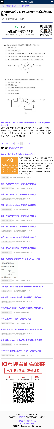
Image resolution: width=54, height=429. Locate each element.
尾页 (30, 143)
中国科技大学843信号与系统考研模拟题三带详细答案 (22, 287)
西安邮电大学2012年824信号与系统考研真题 (18, 184)
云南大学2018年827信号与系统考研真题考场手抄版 (21, 340)
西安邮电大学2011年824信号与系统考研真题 (18, 195)
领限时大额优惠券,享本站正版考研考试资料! (18, 154)
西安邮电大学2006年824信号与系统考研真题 (18, 248)
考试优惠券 (5, 177)
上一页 (12, 143)
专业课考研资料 (23, 6)
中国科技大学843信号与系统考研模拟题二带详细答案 (22, 297)
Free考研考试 (27, 2)
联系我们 (27, 421)
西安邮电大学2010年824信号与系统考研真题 (18, 205)
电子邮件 (34, 421)
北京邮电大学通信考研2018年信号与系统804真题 (20, 259)
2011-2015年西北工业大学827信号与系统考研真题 (21, 351)
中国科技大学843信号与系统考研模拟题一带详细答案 (22, 308)
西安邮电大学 (13, 148)
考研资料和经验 (11, 6)
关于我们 (20, 421)
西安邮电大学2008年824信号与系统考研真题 (18, 227)
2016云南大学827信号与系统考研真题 (16, 319)
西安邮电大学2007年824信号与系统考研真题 (18, 237)
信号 (21, 148)
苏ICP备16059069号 (27, 423)
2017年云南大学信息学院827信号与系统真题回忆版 (21, 329)
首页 (2, 6)
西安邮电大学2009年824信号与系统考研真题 (18, 216)
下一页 (25, 143)
